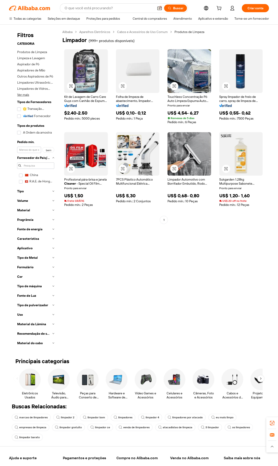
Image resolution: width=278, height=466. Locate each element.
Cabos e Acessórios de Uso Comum (142, 32)
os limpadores (239, 427)
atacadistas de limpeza (175, 427)
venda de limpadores (134, 427)
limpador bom (94, 417)
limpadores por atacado (185, 417)
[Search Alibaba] (109, 8)
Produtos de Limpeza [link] (189, 32)
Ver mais (23, 94)
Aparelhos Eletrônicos (94, 32)
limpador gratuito (68, 427)
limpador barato (27, 437)
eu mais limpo (222, 417)
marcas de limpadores (31, 417)
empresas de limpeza (30, 427)
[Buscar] (175, 8)
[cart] (220, 9)
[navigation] (34, 189)
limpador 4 (150, 417)
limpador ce (100, 427)
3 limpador (210, 427)
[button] (159, 8)
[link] (272, 423)
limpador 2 (65, 417)
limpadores (123, 417)
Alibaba (67, 32)
